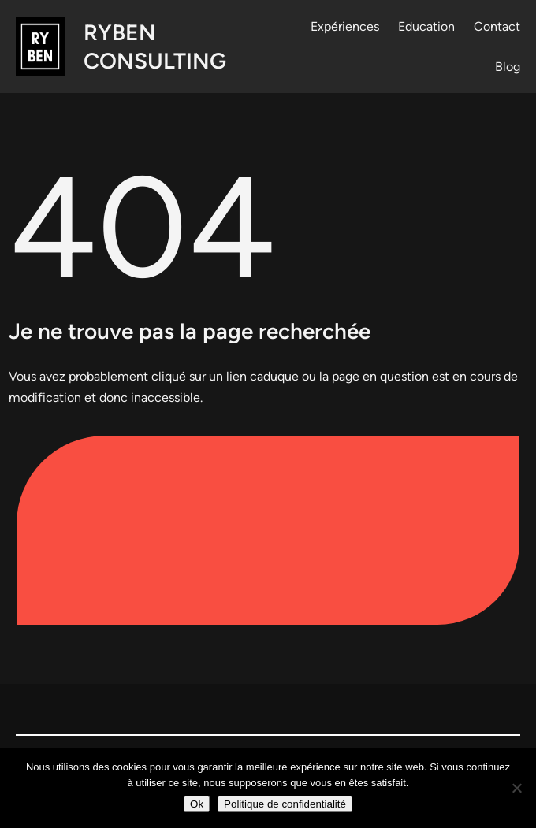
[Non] (516, 788)
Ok (196, 804)
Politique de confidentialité (285, 804)
